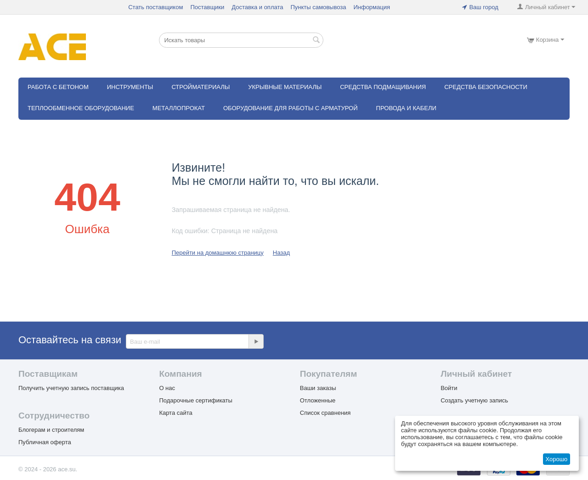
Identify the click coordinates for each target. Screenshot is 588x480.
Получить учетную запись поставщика (71, 388)
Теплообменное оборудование (81, 108)
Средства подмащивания (383, 87)
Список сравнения (325, 412)
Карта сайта (175, 412)
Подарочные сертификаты (195, 400)
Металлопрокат (179, 108)
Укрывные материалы (285, 87)
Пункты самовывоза (318, 7)
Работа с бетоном (58, 87)
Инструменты (130, 87)
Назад (281, 252)
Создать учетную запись (474, 400)
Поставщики (207, 7)
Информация (371, 7)
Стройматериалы (200, 87)
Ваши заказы (318, 388)
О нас (167, 388)
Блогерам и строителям (51, 429)
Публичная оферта (44, 442)
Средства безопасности (485, 87)
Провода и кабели (406, 108)
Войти (449, 388)
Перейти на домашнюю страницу (218, 252)
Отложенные (317, 400)
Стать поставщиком (155, 7)
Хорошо (556, 459)
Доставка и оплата (257, 7)
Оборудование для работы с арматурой (290, 108)
